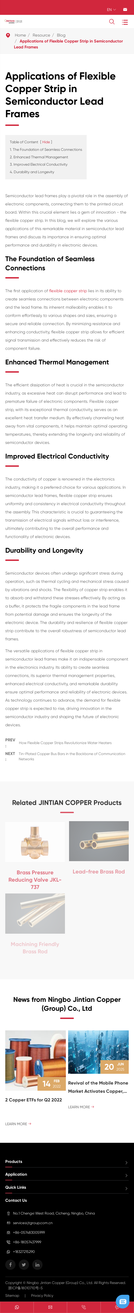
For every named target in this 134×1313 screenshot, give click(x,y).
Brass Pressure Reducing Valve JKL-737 (35, 878)
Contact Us (16, 1200)
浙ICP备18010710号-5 (25, 1288)
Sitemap (12, 1295)
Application (16, 1174)
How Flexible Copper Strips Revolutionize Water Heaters (65, 741)
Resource (41, 35)
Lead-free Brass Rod (99, 869)
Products (13, 1161)
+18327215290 (24, 1251)
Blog (61, 35)
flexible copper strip (68, 290)
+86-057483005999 (29, 1232)
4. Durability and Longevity (32, 172)
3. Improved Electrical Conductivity (38, 164)
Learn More (18, 1124)
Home (20, 35)
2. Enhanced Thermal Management (39, 157)
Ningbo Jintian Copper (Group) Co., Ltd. (60, 1283)
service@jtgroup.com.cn (33, 1223)
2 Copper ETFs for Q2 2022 (33, 1100)
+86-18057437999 (27, 1242)
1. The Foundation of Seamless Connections (46, 149)
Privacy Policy (42, 1295)
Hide (46, 142)
